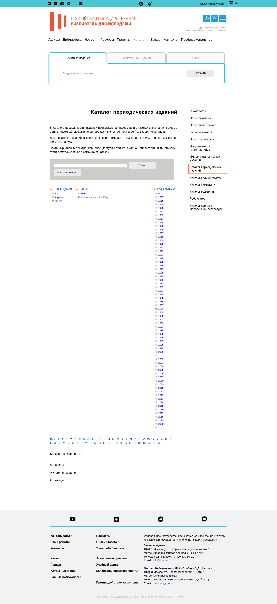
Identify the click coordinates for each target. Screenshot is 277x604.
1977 (160, 269)
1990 (160, 316)
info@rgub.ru (160, 560)
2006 (160, 373)
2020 (160, 424)
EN (236, 3)
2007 (160, 377)
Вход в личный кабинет (212, 3)
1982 (160, 287)
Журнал (59, 197)
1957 (160, 197)
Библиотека (72, 39)
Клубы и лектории (63, 570)
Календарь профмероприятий (117, 570)
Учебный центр (107, 564)
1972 (160, 251)
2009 (160, 384)
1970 (160, 244)
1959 (160, 204)
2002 (160, 359)
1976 (160, 265)
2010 (160, 388)
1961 (160, 211)
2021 (160, 427)
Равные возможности (65, 577)
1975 (160, 262)
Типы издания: (63, 189)
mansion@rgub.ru (163, 583)
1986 (160, 301)
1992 (160, 323)
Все (57, 193)
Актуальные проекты (111, 558)
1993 (160, 326)
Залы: (83, 189)
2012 (160, 395)
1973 (160, 254)
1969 (160, 240)
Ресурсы (107, 39)
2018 (160, 416)
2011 (160, 391)
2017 (160, 413)
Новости (91, 39)
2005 (160, 370)
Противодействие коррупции (117, 582)
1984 (160, 294)
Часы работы (60, 542)
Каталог (56, 558)
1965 (160, 226)
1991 (160, 319)
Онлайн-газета (106, 542)
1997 (160, 341)
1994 (160, 330)
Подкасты (103, 535)
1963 (160, 218)
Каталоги (140, 39)
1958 (160, 200)
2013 (160, 398)
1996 (160, 337)
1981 (160, 283)
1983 (160, 290)
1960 (160, 208)
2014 (160, 402)
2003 (160, 362)
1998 (160, 344)
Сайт (195, 58)
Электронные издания (137, 58)
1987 (160, 305)
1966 (160, 229)
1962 (160, 215)
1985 (160, 298)
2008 (160, 380)
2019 (160, 420)
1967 (160, 233)
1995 (160, 334)
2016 (160, 409)
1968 (160, 236)
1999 (160, 348)
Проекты (123, 39)
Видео (156, 39)
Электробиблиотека (110, 548)
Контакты (170, 39)
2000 (160, 352)
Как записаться (61, 535)
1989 (160, 312)
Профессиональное (197, 39)
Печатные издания (86, 60)
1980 (160, 280)
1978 (160, 272)
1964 (160, 222)
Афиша (54, 39)
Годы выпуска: (166, 189)
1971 (160, 247)
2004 (160, 366)
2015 (160, 406)
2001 (160, 355)
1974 (160, 258)
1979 (160, 276)
